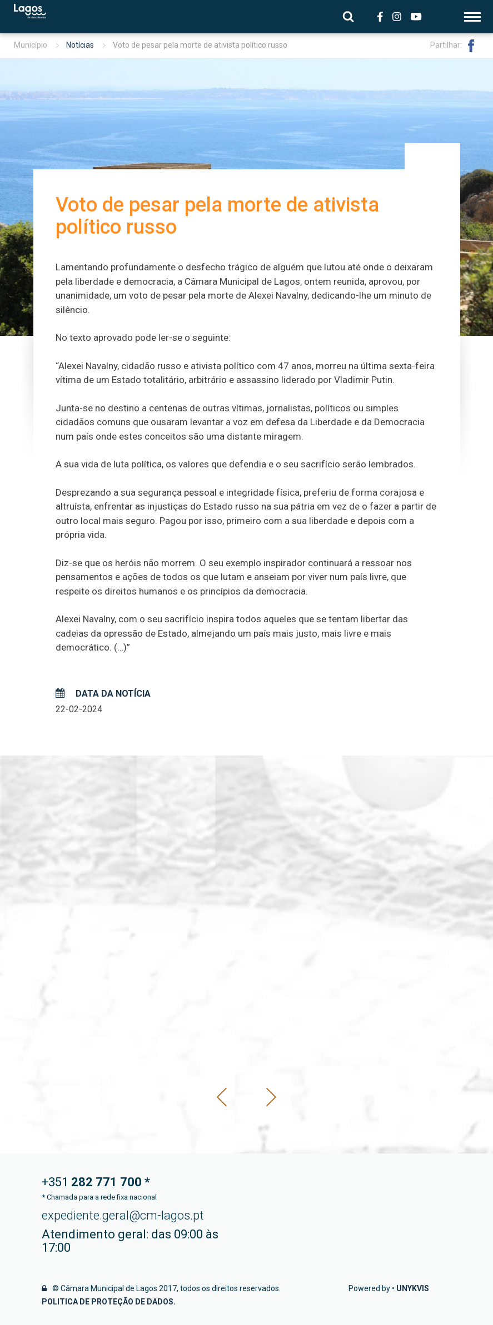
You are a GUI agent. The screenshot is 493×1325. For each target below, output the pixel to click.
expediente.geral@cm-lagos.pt (123, 1215)
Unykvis (412, 1288)
